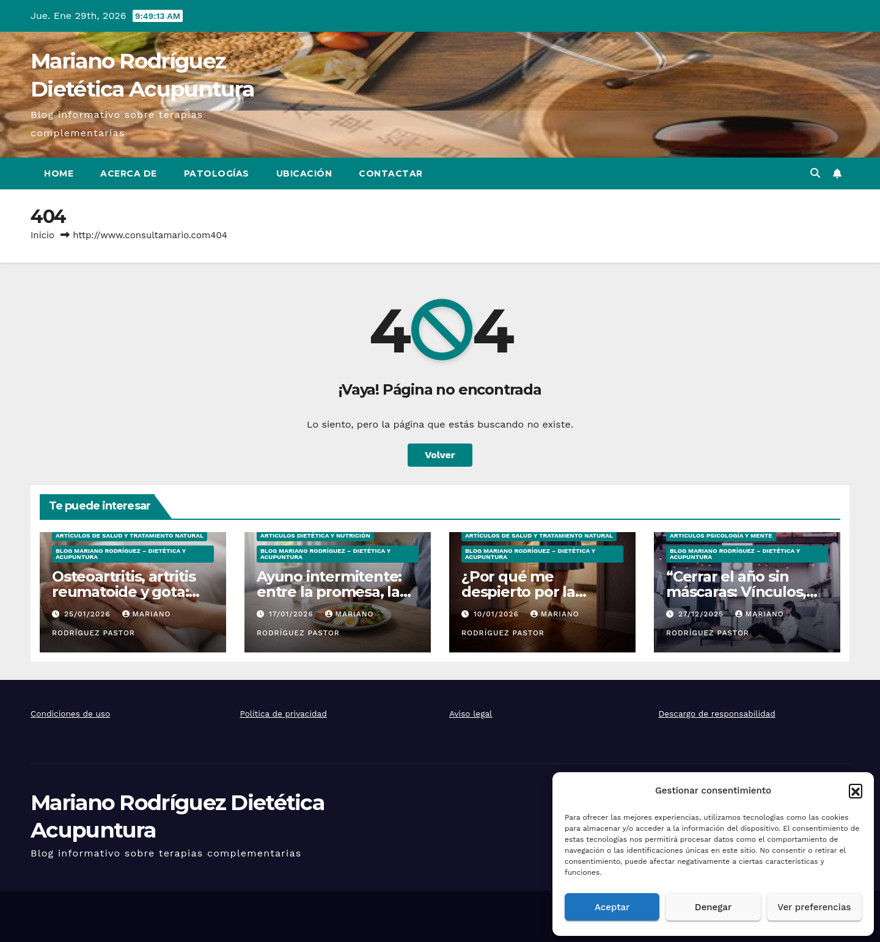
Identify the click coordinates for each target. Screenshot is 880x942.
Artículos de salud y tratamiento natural (130, 535)
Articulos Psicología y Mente (721, 535)
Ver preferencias (814, 907)
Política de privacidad (283, 713)
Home (58, 173)
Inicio (42, 235)
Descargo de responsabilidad (717, 713)
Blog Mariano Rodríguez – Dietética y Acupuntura (121, 553)
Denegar (713, 907)
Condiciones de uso (70, 713)
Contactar (391, 173)
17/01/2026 (293, 614)
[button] (855, 790)
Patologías (216, 173)
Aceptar (612, 907)
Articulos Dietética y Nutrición (315, 535)
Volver (440, 455)
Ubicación (304, 173)
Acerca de (128, 173)
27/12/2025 (702, 614)
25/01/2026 (89, 614)
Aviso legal (470, 713)
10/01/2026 (498, 614)
